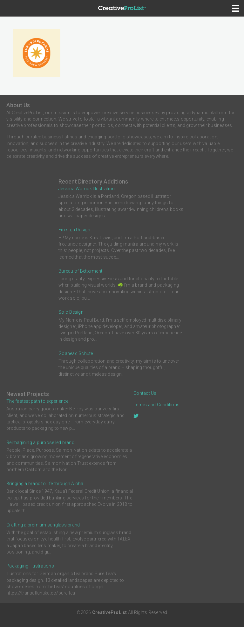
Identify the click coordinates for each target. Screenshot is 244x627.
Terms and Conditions (156, 404)
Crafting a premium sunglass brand (43, 524)
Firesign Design (74, 229)
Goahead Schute (75, 353)
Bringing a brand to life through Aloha (45, 483)
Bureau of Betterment (80, 271)
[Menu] (235, 8)
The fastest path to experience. (38, 401)
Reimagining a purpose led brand (40, 442)
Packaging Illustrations (30, 565)
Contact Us (145, 393)
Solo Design (71, 312)
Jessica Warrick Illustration (86, 188)
